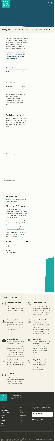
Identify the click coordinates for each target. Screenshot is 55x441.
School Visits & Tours (36, 29)
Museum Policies (14, 433)
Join (2, 423)
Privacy (20, 433)
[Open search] (48, 3)
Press (20, 420)
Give (3, 426)
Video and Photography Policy (15, 356)
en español (14, 153)
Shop (3, 418)
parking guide (14, 236)
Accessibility (47, 29)
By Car (17, 246)
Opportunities (22, 415)
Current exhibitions (9, 180)
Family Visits (24, 29)
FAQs (20, 417)
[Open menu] (51, 3)
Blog (3, 420)
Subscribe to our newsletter (38, 414)
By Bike (17, 242)
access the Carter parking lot (15, 229)
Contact (21, 412)
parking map (23, 213)
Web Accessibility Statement (30, 433)
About (20, 407)
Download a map (10, 199)
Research (21, 410)
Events (3, 415)
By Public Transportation (17, 251)
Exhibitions (5, 410)
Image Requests (5, 433)
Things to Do (16, 29)
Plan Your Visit (6, 29)
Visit (3, 407)
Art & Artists (5, 413)
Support (21, 422)
